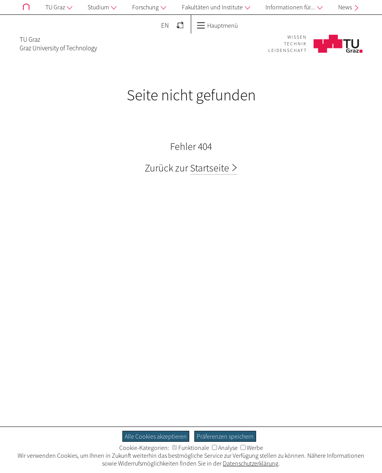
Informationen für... (294, 7)
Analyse (225, 448)
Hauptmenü (217, 25)
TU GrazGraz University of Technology (58, 43)
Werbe (251, 448)
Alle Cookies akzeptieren (156, 436)
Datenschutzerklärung (250, 463)
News (349, 7)
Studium (102, 7)
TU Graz (58, 7)
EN (165, 25)
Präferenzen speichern (225, 436)
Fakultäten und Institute (216, 7)
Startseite (209, 167)
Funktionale (190, 448)
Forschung (149, 7)
